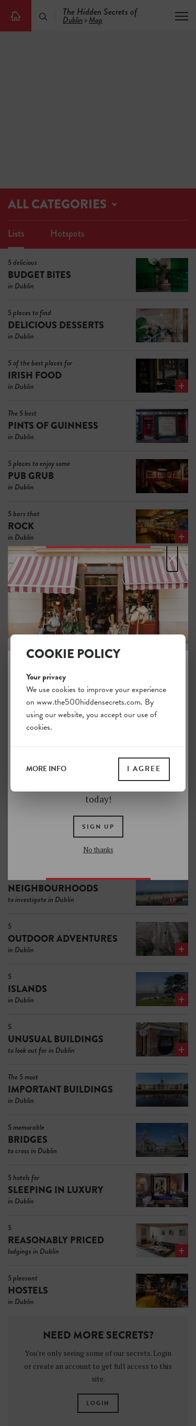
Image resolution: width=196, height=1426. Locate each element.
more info (46, 769)
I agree (144, 768)
